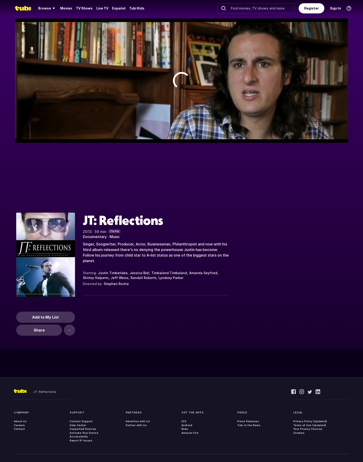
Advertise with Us (138, 421)
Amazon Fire (190, 432)
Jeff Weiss (119, 278)
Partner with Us (136, 425)
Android (187, 425)
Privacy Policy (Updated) (310, 421)
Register (311, 8)
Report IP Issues (81, 440)
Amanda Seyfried (203, 273)
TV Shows (84, 8)
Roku (185, 429)
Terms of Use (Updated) (309, 425)
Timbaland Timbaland (169, 273)
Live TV (102, 8)
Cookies (299, 432)
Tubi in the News (248, 425)
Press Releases (248, 421)
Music (115, 236)
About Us (20, 421)
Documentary (95, 236)
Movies (66, 8)
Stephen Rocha (116, 284)
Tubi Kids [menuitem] (136, 8)
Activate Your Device (84, 432)
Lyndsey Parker (171, 278)
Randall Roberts (143, 278)
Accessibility (79, 436)
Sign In (335, 8)
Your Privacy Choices (307, 429)
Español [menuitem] (118, 8)
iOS (184, 421)
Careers (19, 425)
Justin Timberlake (113, 273)
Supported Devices (83, 429)
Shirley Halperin (96, 278)
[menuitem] (47, 8)
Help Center (78, 425)
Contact (19, 429)
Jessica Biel (139, 273)
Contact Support (81, 421)
